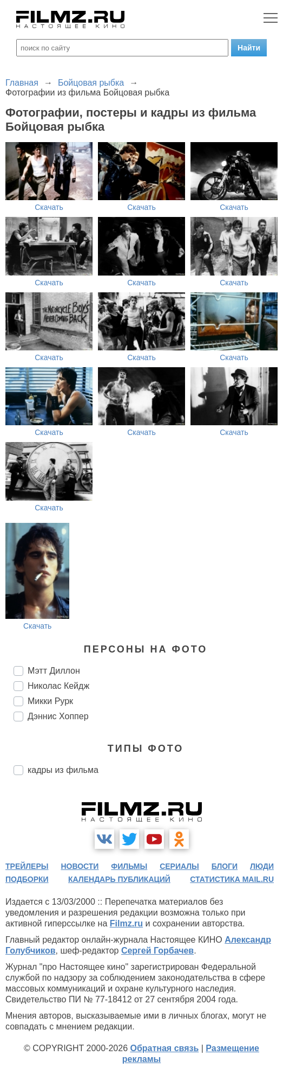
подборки (27, 879)
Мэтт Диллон (54, 670)
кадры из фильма (63, 770)
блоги (225, 866)
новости (79, 866)
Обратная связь (164, 1048)
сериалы (179, 866)
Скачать (49, 207)
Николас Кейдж (58, 685)
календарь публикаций (119, 879)
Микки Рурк (50, 701)
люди (262, 866)
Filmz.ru (126, 923)
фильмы (129, 866)
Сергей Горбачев (157, 950)
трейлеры (27, 866)
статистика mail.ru (232, 879)
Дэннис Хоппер (58, 716)
